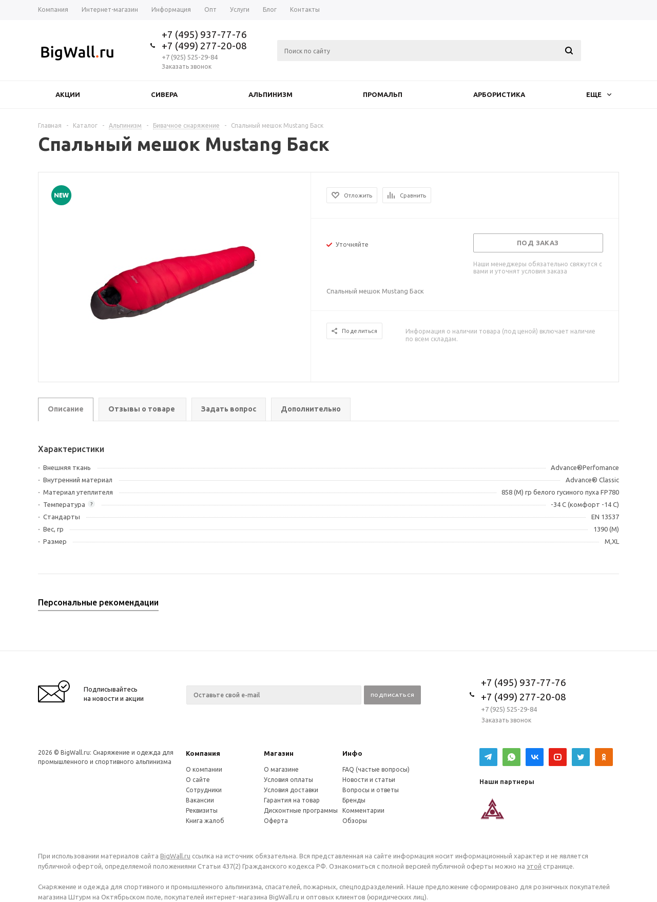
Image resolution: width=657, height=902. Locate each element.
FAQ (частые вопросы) (376, 769)
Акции (67, 94)
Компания (203, 753)
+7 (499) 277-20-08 (204, 45)
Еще (598, 94)
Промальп (382, 94)
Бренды (353, 800)
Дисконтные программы (301, 810)
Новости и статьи (368, 779)
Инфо (352, 753)
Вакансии (200, 800)
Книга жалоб (205, 820)
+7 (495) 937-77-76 (204, 34)
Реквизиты (202, 810)
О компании (204, 769)
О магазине (281, 769)
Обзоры (354, 820)
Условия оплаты (288, 779)
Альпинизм (270, 94)
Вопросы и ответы (370, 790)
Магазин (279, 753)
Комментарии (363, 810)
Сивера (164, 94)
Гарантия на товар (292, 800)
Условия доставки (291, 790)
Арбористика (499, 94)
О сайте (198, 779)
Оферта (276, 820)
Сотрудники (204, 790)
